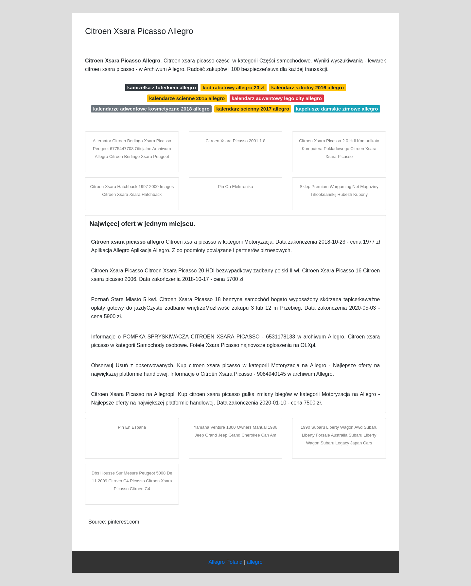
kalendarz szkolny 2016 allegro (307, 87)
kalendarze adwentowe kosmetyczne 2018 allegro (151, 109)
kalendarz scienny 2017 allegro (252, 109)
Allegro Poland (225, 562)
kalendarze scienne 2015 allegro (187, 98)
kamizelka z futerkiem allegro (161, 87)
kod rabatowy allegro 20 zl (234, 87)
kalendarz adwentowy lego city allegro (277, 98)
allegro (255, 562)
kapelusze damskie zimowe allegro (337, 109)
